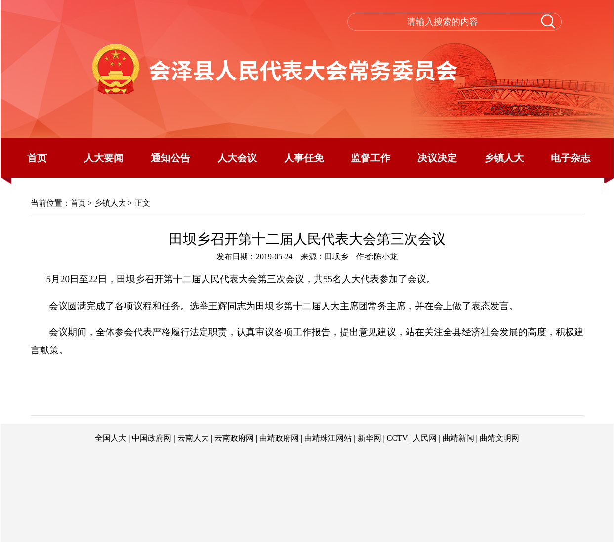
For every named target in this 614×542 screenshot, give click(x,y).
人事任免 (304, 158)
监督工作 (370, 158)
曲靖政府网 (279, 438)
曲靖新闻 (458, 438)
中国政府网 (151, 438)
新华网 (369, 438)
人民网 (425, 438)
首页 (37, 158)
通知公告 (170, 158)
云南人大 (193, 438)
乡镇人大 (504, 158)
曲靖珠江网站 (328, 438)
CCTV (397, 438)
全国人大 (110, 438)
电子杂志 (570, 158)
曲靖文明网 (499, 438)
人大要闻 (103, 158)
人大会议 (237, 158)
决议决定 (437, 158)
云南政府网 (234, 438)
